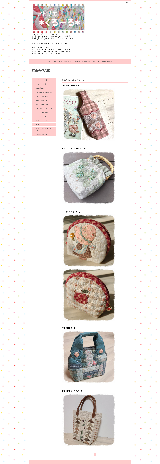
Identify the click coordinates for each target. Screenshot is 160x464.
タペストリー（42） (41, 80)
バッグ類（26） (40, 88)
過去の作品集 (86, 61)
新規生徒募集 (58, 61)
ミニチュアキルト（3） (42, 112)
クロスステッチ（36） (42, 120)
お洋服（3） (39, 124)
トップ (49, 61)
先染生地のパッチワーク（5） (44, 108)
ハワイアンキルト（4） (42, 104)
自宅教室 (77, 61)
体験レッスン (68, 61)
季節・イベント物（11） (43, 96)
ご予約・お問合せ (107, 61)
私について (96, 61)
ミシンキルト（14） (41, 116)
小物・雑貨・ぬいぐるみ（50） (45, 92)
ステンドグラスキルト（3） (44, 100)
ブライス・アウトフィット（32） (43, 129)
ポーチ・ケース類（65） (43, 84)
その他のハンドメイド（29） (44, 134)
